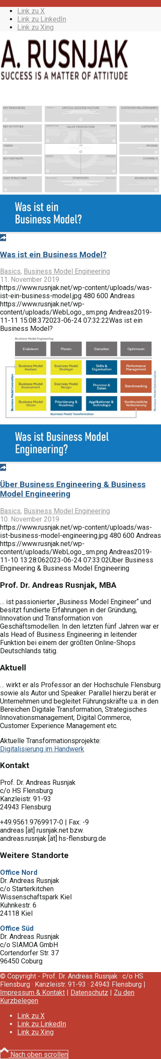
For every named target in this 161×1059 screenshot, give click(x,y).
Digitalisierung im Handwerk (42, 749)
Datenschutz (89, 992)
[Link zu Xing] (35, 27)
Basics (10, 271)
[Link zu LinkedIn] (41, 19)
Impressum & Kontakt (32, 992)
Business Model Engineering (67, 271)
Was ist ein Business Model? (53, 254)
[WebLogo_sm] (64, 79)
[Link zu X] (31, 11)
